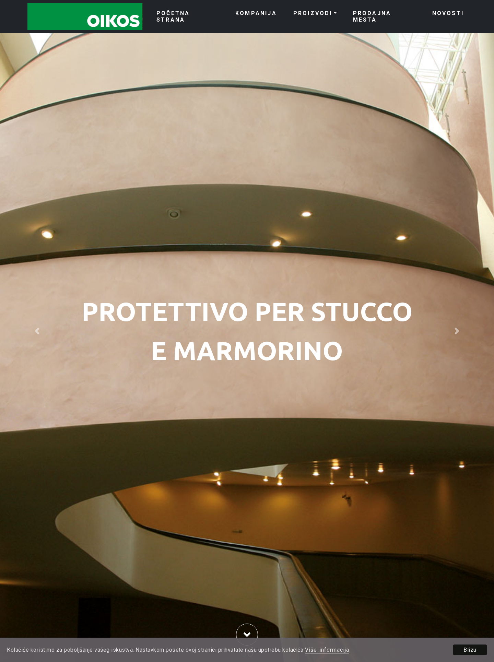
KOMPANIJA (256, 13)
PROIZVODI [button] (312, 13)
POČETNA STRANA (173, 16)
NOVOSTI (448, 13)
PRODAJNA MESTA (372, 16)
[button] (37, 331)
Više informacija (327, 650)
